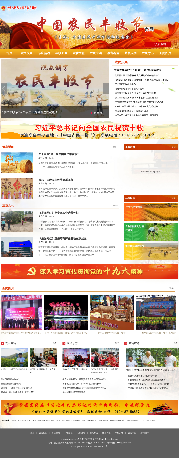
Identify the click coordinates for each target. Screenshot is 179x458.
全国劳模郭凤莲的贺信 (11, 384)
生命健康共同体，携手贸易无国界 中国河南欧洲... (85, 379)
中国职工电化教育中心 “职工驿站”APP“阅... (148, 388)
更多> (115, 147)
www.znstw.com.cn (69, 439)
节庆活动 (44, 53)
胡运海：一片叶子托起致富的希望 (16, 388)
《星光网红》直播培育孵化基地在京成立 (62, 238)
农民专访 (96, 53)
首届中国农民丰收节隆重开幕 (55, 179)
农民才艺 (148, 53)
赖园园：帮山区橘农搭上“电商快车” (17, 392)
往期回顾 (130, 198)
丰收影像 (61, 53)
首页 (9, 53)
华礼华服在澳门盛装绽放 (73, 392)
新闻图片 (165, 53)
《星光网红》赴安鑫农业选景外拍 (58, 212)
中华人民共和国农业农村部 (43, 420)
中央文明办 (103, 420)
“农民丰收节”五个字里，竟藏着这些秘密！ (30, 112)
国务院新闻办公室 (117, 420)
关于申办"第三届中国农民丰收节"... (59, 154)
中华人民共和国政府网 (21, 420)
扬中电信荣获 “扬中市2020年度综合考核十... (82, 384)
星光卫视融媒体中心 (10, 379)
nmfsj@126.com (124, 443)
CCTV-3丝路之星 (148, 420)
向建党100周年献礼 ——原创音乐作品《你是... (149, 384)
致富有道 (113, 53)
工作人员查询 (158, 44)
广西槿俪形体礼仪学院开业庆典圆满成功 (146, 380)
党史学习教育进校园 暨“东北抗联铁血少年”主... (84, 388)
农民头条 (27, 53)
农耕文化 (79, 53)
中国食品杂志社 (133, 420)
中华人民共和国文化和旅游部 (68, 420)
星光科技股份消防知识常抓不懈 (142, 376)
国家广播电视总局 (89, 420)
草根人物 (131, 53)
